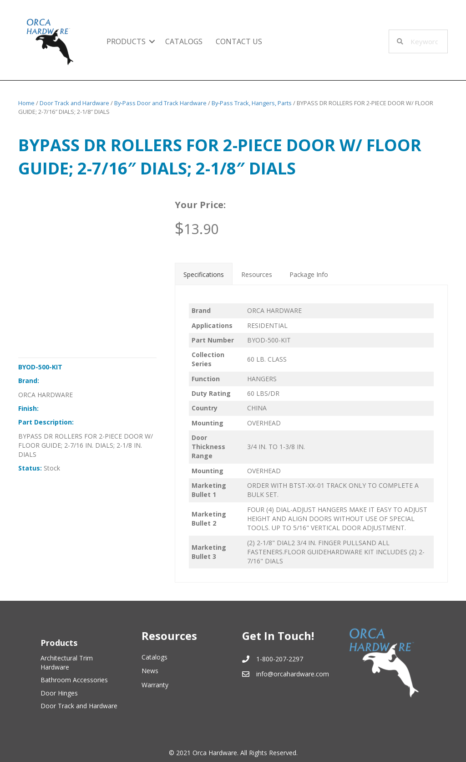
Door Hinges (59, 693)
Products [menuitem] (126, 41)
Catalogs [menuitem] (184, 41)
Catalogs (154, 657)
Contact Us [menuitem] (239, 41)
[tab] (204, 274)
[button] (152, 41)
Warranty (155, 684)
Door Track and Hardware (74, 103)
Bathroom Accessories (74, 679)
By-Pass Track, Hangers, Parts (252, 103)
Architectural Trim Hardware (67, 662)
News (150, 670)
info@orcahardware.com (292, 674)
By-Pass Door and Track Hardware (160, 103)
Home (26, 103)
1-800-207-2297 (279, 659)
